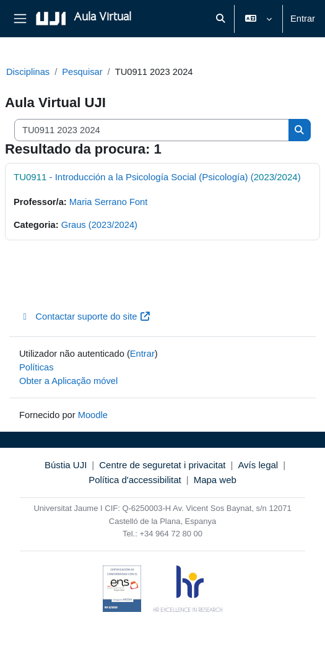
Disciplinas (28, 72)
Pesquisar (82, 72)
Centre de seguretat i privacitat (162, 465)
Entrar (302, 19)
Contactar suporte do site (85, 316)
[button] (220, 18)
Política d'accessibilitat (135, 479)
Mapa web (215, 479)
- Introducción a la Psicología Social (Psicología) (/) (157, 177)
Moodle (93, 415)
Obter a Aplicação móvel (68, 381)
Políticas (36, 367)
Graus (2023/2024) (99, 225)
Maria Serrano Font (108, 202)
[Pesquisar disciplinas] (151, 130)
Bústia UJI (66, 465)
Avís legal (258, 465)
